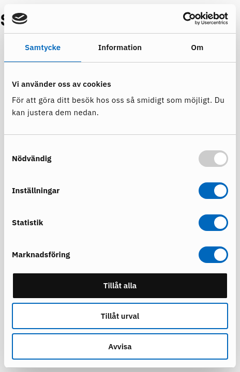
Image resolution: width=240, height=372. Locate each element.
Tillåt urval (120, 316)
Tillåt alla (120, 285)
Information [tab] (120, 47)
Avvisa (119, 346)
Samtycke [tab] (43, 47)
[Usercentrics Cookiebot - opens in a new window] (183, 18)
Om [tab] (197, 47)
